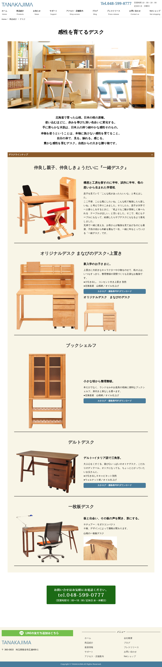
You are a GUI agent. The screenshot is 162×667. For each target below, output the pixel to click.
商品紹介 (89, 643)
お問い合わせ (130, 652)
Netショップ (130, 656)
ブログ (127, 643)
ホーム (88, 638)
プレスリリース (131, 647)
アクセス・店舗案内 (94, 656)
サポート (89, 652)
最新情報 (89, 647)
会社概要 (128, 638)
